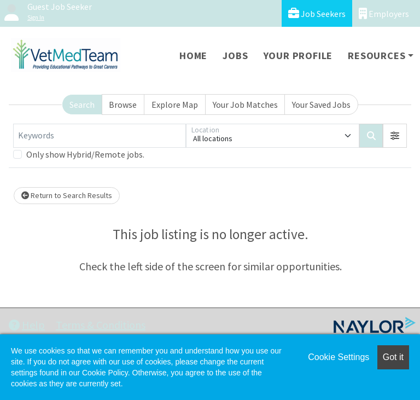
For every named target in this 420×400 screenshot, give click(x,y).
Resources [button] (376, 55)
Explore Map (174, 104)
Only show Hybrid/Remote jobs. (85, 154)
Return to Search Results (66, 195)
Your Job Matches (245, 104)
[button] (395, 136)
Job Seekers (317, 13)
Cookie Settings (338, 357)
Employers (384, 13)
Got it (393, 357)
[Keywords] (99, 136)
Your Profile (298, 55)
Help (27, 325)
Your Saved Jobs (321, 104)
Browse (123, 104)
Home (193, 55)
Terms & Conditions (100, 325)
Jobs (235, 55)
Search (82, 104)
